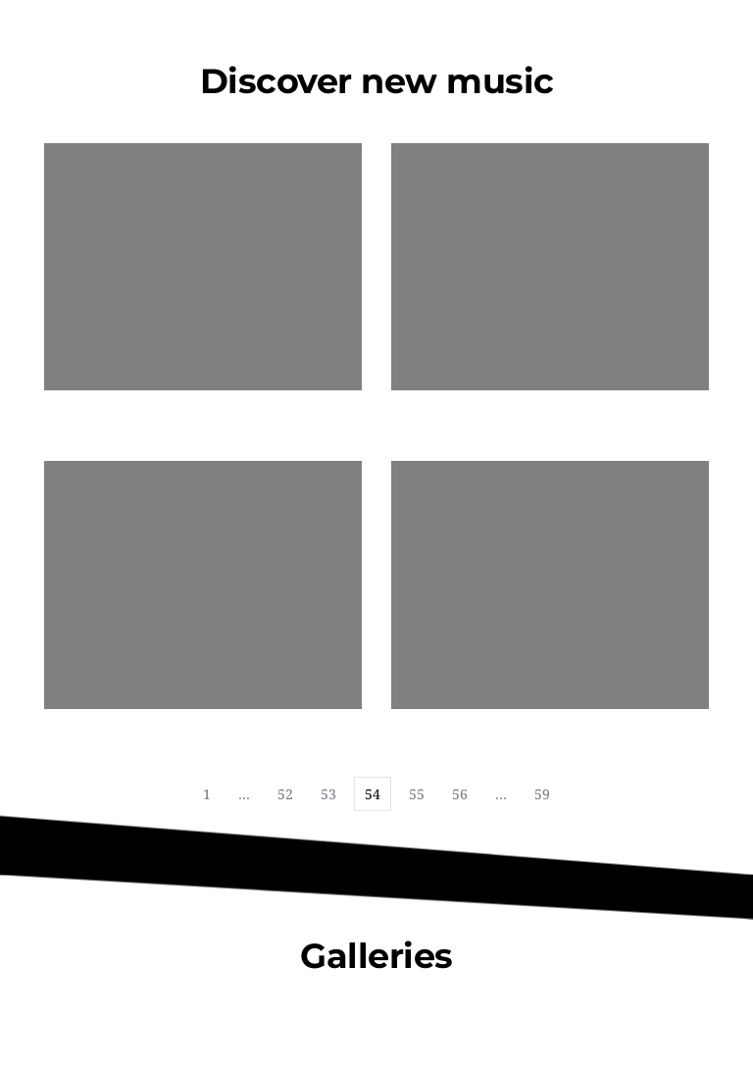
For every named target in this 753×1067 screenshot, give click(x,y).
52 (285, 794)
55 (417, 794)
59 (542, 794)
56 (460, 794)
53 (328, 794)
